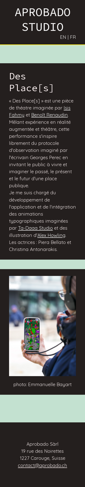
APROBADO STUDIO (43, 19)
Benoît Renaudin (49, 115)
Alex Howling (51, 235)
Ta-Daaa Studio (35, 228)
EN (63, 37)
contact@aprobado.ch (42, 465)
